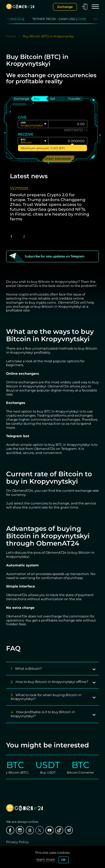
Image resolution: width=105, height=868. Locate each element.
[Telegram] (69, 830)
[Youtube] (49, 830)
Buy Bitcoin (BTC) (18, 772)
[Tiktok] (59, 830)
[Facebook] (10, 830)
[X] (39, 830)
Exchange (65, 7)
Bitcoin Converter (84, 772)
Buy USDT (51, 772)
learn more (45, 859)
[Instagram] (20, 830)
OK (63, 860)
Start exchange (58, 158)
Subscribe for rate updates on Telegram (55, 256)
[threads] (30, 830)
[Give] (68, 124)
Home (11, 36)
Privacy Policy (17, 842)
